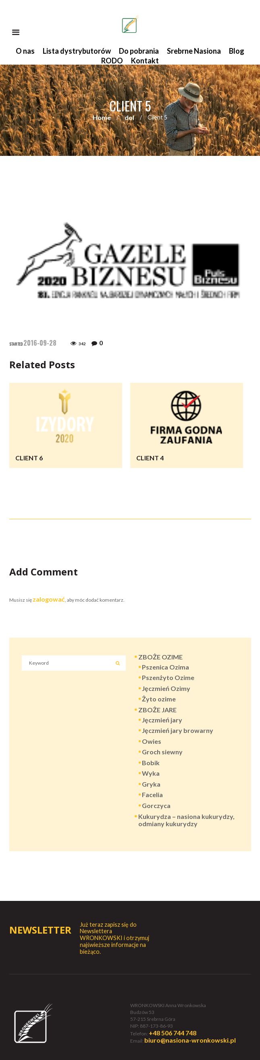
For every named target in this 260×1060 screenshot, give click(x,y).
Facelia (152, 794)
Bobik (151, 762)
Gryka (151, 784)
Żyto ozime (159, 699)
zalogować (49, 599)
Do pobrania (139, 51)
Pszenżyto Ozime (168, 677)
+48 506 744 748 (172, 1033)
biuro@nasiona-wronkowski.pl (190, 1040)
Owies (151, 741)
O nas (25, 51)
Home (102, 117)
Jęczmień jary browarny (177, 730)
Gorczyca (156, 805)
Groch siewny (162, 752)
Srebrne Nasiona (194, 51)
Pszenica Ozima (165, 667)
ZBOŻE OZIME (160, 657)
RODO (112, 61)
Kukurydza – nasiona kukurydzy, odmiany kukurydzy (186, 820)
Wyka (151, 773)
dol (129, 117)
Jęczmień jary (162, 720)
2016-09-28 (39, 343)
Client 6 (29, 458)
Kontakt (145, 61)
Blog (236, 51)
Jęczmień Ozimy (166, 688)
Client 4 (150, 458)
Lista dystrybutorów (77, 51)
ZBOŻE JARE (157, 710)
